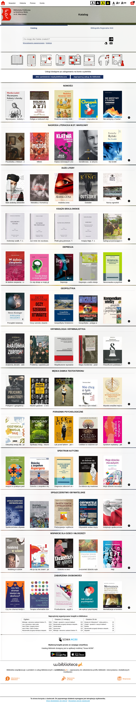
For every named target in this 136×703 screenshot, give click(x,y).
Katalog (33, 28)
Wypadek (87, 630)
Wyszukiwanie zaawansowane (34, 43)
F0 (113, 3)
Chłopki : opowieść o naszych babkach (64, 622)
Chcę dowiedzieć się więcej (56, 701)
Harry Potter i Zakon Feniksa (30, 628)
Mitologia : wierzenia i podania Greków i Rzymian (36, 622)
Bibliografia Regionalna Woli (102, 28)
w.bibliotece (61, 670)
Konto (42, 3)
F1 (118, 3)
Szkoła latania (57, 626)
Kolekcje (49, 43)
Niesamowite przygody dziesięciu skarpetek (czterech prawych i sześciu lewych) (44, 630)
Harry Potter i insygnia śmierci (30, 626)
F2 (124, 3)
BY (108, 3)
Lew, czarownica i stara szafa (30, 624)
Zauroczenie (56, 628)
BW (97, 3)
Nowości (12, 3)
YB (102, 3)
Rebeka (86, 626)
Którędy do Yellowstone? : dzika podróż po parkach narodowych (102, 622)
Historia (23, 3)
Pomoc (33, 3)
